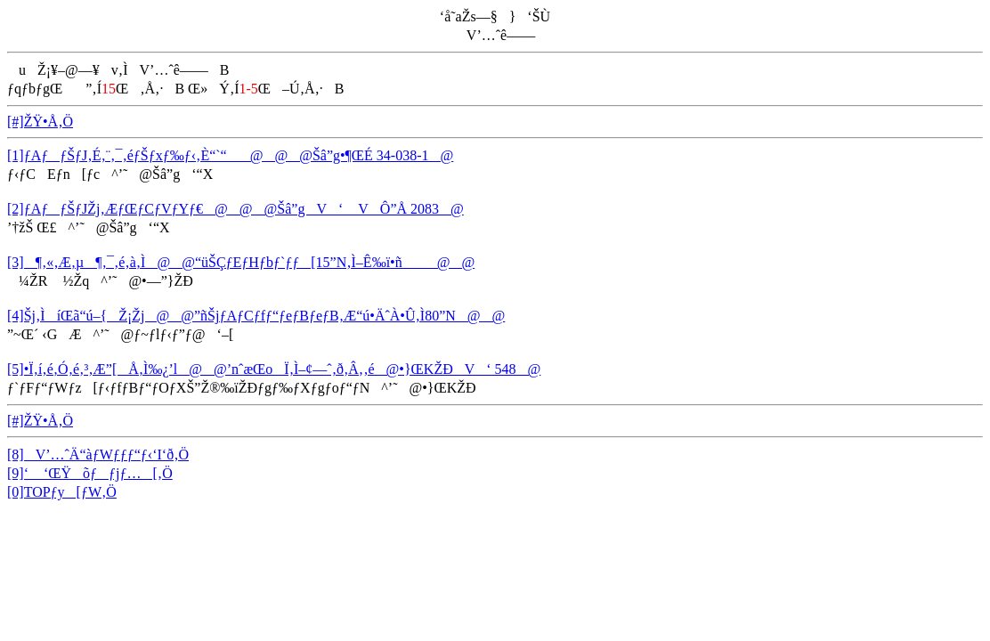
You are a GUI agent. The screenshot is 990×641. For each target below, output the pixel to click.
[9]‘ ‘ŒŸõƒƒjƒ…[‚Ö (90, 473)
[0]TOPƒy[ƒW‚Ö (62, 491)
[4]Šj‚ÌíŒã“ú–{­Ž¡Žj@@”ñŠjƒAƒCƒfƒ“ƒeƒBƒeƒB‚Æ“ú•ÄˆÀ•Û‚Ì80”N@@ (256, 315)
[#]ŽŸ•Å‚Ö (40, 121)
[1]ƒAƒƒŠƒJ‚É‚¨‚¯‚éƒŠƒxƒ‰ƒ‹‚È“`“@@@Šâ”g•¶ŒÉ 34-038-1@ (230, 155)
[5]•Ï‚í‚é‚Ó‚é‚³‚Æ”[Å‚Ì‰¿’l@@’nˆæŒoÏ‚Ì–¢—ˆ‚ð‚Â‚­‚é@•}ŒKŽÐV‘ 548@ (273, 369)
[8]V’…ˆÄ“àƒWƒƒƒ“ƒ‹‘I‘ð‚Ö (98, 454)
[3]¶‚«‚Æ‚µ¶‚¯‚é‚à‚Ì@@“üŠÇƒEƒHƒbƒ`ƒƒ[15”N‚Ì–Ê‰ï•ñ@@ (241, 262)
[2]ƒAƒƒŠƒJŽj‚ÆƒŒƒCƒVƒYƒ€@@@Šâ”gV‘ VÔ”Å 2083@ (235, 208)
